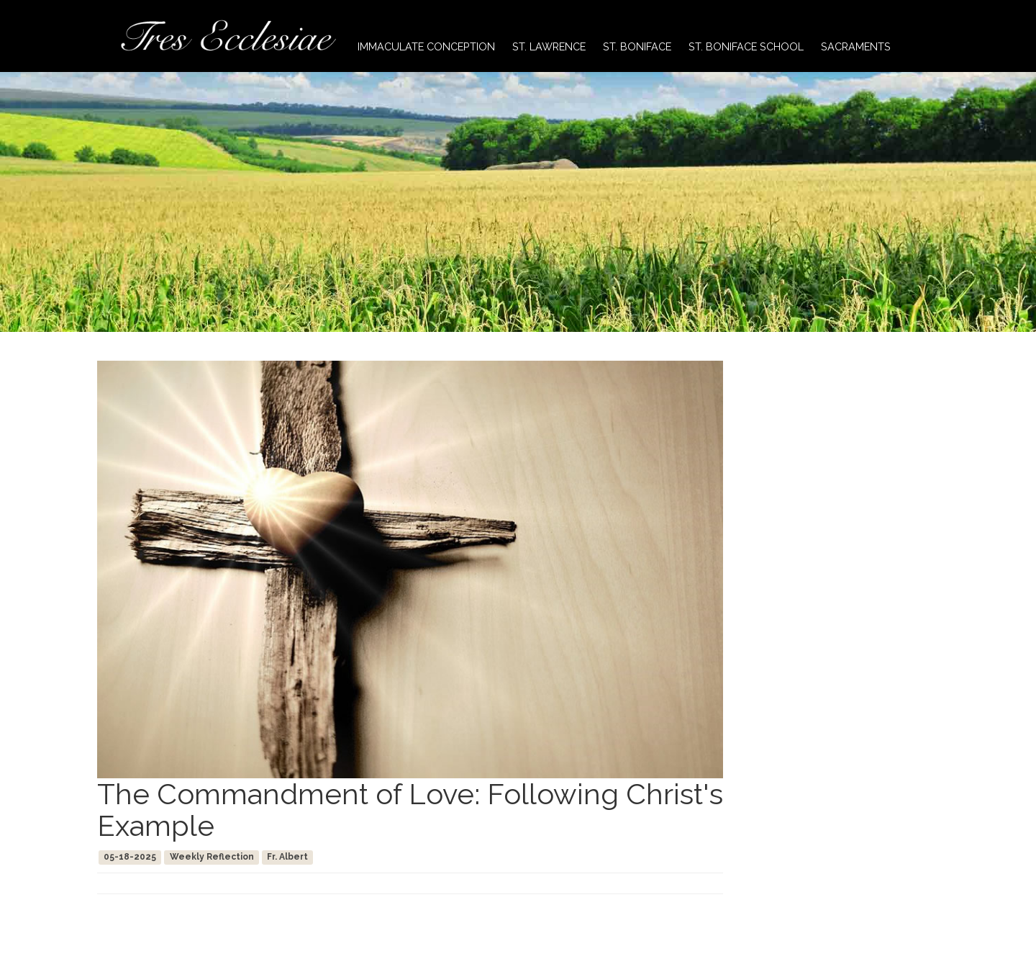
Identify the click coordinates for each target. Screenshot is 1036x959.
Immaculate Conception (426, 46)
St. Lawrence (549, 46)
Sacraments (856, 46)
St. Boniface (637, 46)
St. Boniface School (746, 46)
